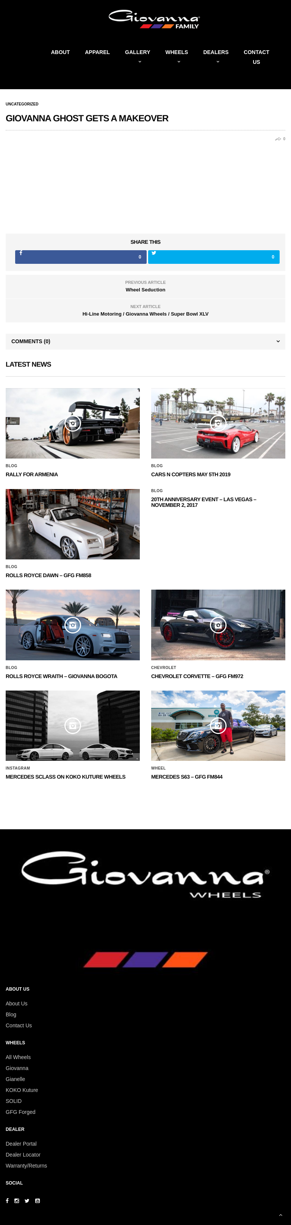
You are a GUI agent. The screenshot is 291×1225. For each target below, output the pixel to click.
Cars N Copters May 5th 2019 (190, 474)
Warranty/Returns (26, 1166)
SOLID (14, 1101)
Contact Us (19, 1025)
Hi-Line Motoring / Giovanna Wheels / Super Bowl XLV (146, 314)
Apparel (97, 52)
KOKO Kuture (22, 1090)
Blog (11, 466)
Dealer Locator (23, 1155)
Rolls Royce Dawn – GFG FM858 (48, 575)
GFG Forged (21, 1112)
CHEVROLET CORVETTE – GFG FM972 (197, 676)
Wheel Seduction (146, 290)
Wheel (158, 768)
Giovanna (17, 1068)
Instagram (18, 768)
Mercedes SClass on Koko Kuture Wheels (65, 777)
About (60, 52)
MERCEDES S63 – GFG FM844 (186, 777)
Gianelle (15, 1079)
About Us (17, 1003)
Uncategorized (22, 104)
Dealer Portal (21, 1144)
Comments (30, 341)
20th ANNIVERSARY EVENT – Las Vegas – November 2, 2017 (203, 502)
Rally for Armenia (32, 474)
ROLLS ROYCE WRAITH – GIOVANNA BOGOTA (61, 676)
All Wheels (18, 1057)
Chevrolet (163, 668)
